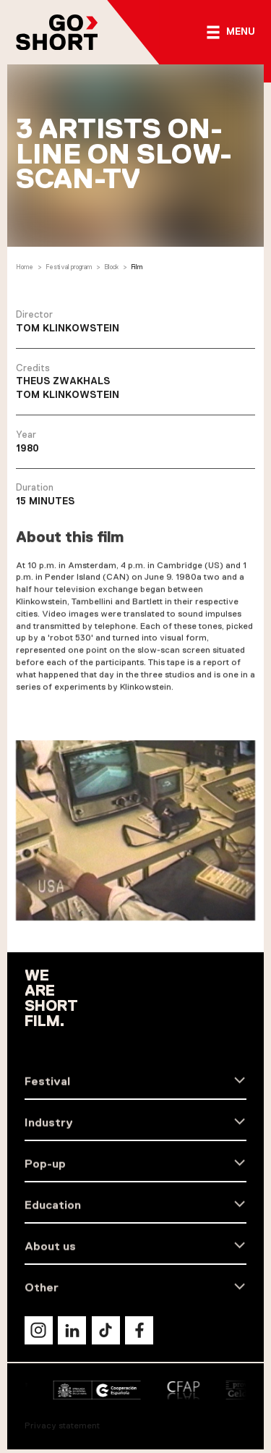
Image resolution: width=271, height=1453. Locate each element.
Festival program (69, 268)
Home (24, 268)
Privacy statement (62, 1425)
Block (111, 268)
